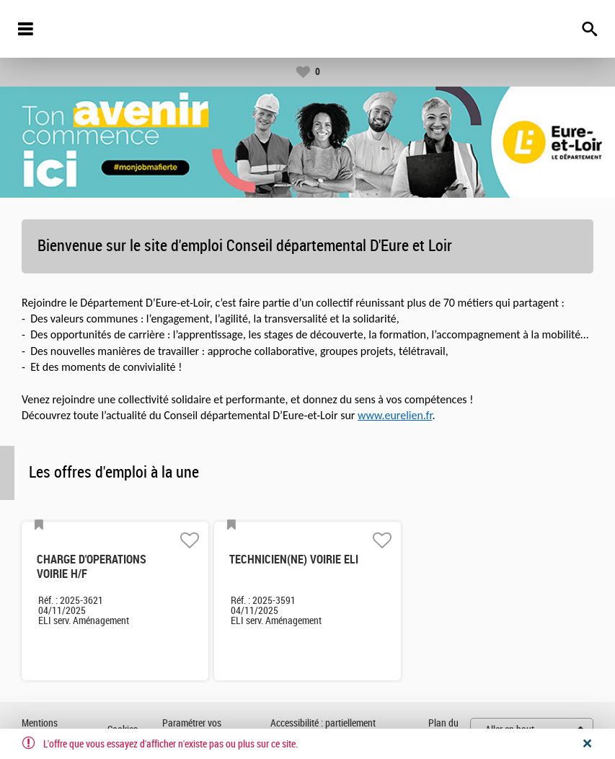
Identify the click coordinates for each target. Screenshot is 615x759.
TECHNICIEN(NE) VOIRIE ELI (293, 559)
